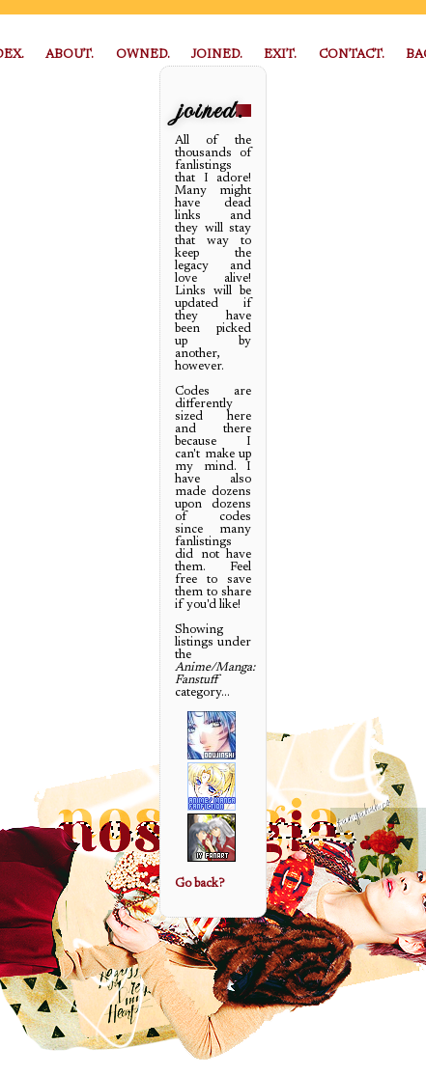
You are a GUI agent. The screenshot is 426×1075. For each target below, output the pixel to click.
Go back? (199, 883)
